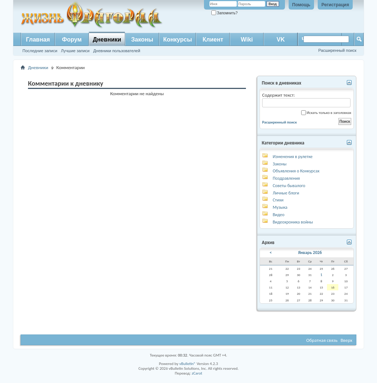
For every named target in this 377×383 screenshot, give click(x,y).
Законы (142, 39)
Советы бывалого (289, 185)
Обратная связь (322, 340)
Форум (72, 39)
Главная (38, 39)
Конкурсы (177, 39)
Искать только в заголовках (326, 112)
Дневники (107, 39)
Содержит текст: (306, 99)
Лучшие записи (75, 51)
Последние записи (39, 51)
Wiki (247, 39)
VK (280, 39)
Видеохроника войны (293, 222)
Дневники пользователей (116, 51)
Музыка (280, 207)
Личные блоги (286, 193)
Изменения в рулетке (293, 156)
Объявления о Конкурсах (296, 170)
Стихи (278, 200)
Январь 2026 (310, 252)
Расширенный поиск (337, 50)
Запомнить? (224, 13)
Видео (279, 214)
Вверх (346, 340)
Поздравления (286, 178)
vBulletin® (187, 363)
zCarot (197, 373)
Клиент (212, 39)
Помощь (301, 4)
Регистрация (335, 4)
